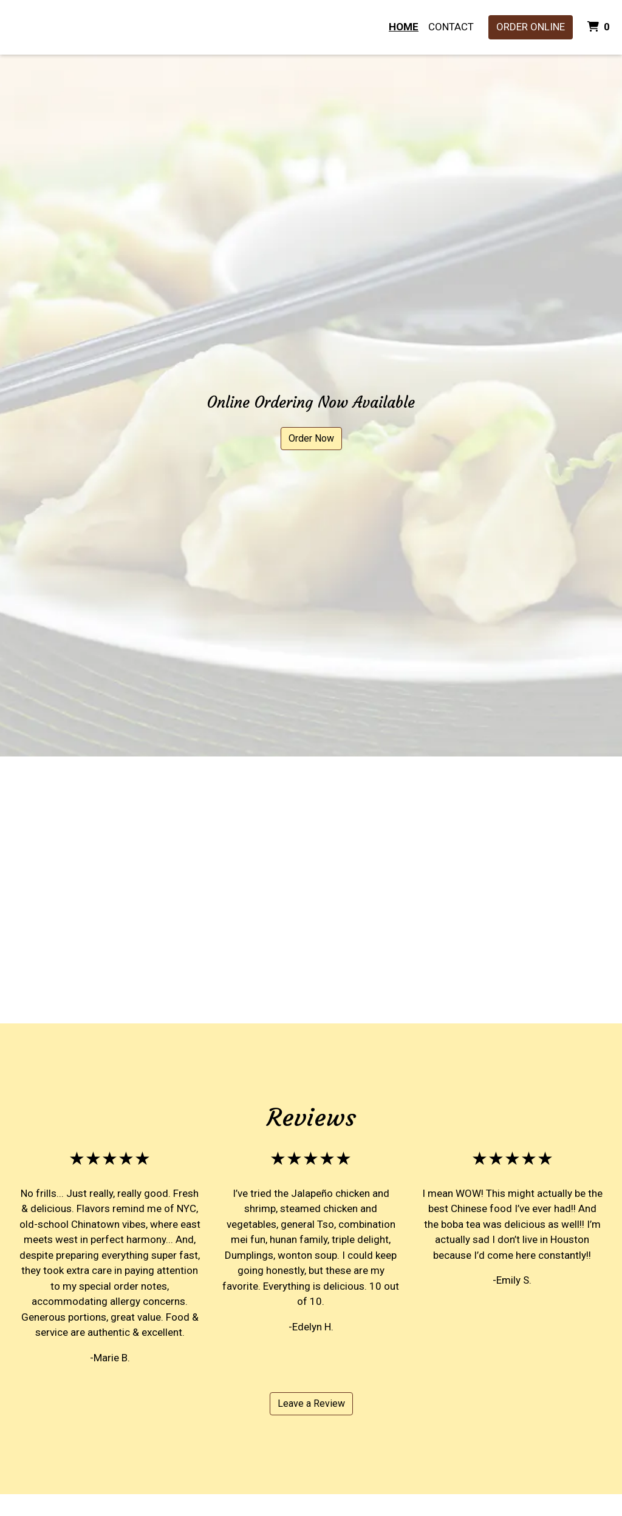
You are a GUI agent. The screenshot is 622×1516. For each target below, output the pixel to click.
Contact (451, 27)
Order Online (530, 27)
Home (404, 27)
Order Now (311, 438)
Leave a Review (311, 1403)
